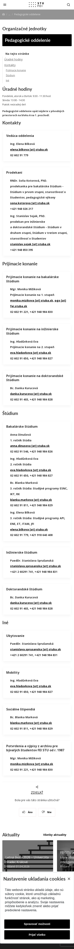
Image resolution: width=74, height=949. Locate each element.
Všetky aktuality (54, 835)
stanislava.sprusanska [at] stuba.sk (35, 566)
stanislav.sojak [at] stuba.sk (30, 244)
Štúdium (10, 75)
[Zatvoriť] (5, 4)
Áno (27, 812)
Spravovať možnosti (37, 924)
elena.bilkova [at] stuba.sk (29, 149)
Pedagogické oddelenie (27, 40)
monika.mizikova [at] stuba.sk (31, 300)
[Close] (69, 879)
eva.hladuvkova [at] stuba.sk (30, 353)
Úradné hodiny (13, 59)
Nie (47, 812)
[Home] (3, 14)
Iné (7, 80)
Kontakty (10, 65)
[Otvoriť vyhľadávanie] (68, 4)
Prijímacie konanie (16, 70)
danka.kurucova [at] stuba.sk (31, 394)
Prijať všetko (37, 934)
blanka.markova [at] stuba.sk (31, 500)
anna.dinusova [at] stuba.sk (30, 446)
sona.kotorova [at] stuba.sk (30, 203)
